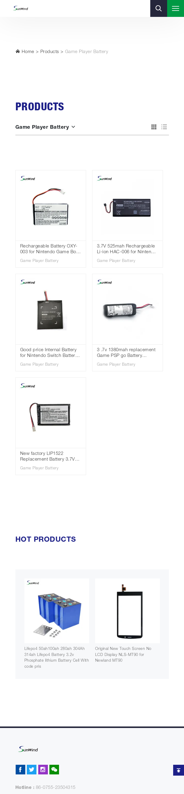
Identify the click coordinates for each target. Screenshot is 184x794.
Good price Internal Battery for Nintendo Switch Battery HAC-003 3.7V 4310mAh (49, 353)
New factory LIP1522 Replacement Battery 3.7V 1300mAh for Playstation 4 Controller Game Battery (47, 457)
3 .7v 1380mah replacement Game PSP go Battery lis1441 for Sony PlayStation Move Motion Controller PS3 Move (126, 353)
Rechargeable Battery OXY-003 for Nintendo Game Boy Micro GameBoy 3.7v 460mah (49, 249)
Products (49, 52)
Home (24, 51)
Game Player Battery (86, 52)
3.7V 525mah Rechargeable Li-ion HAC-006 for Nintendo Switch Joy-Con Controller (127, 249)
